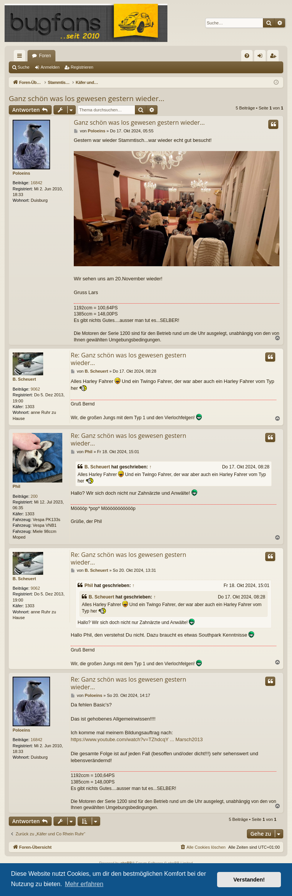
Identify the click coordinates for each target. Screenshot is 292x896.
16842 (36, 182)
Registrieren (82, 67)
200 (34, 496)
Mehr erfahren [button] (84, 884)
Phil (16, 486)
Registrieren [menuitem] (275, 57)
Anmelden (50, 67)
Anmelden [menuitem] (262, 57)
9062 (35, 389)
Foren (45, 55)
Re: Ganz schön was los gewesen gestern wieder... (128, 359)
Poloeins (21, 173)
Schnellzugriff (21, 57)
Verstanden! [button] (249, 880)
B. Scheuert (24, 379)
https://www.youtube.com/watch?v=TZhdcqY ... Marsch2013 (137, 739)
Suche (23, 67)
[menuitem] (247, 55)
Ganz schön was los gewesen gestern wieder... (86, 98)
